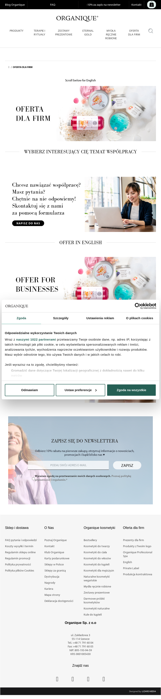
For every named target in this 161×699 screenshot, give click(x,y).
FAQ (52, 5)
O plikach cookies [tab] (139, 318)
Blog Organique (15, 5)
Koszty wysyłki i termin (19, 546)
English (127, 562)
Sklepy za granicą (55, 570)
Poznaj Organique (55, 540)
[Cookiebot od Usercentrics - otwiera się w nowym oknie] (137, 306)
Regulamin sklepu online (20, 552)
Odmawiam (29, 390)
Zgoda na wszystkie (131, 390)
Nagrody (49, 582)
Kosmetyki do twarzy (97, 546)
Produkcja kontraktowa (137, 574)
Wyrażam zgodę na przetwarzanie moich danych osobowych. (83, 477)
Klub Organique (54, 552)
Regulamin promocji (17, 558)
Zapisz (127, 465)
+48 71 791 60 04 (83, 642)
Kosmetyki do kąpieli (96, 564)
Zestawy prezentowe (97, 592)
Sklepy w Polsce (54, 564)
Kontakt (136, 5)
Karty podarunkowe (56, 558)
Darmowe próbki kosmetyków (94, 600)
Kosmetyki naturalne (97, 608)
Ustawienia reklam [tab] (100, 318)
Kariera (48, 589)
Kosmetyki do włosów (97, 558)
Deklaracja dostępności (58, 601)
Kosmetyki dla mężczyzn (99, 570)
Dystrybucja (51, 576)
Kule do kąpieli (93, 614)
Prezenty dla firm (133, 540)
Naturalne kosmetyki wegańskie (97, 578)
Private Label (131, 568)
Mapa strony (52, 595)
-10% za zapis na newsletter (104, 5)
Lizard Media (149, 691)
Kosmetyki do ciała (95, 552)
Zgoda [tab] (21, 318)
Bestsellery (90, 540)
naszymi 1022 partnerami (36, 339)
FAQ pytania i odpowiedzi (21, 540)
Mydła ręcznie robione (97, 586)
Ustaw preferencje (81, 390)
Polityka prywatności (18, 564)
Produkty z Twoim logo (137, 546)
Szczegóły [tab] (60, 318)
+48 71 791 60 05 (83, 646)
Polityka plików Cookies (19, 570)
